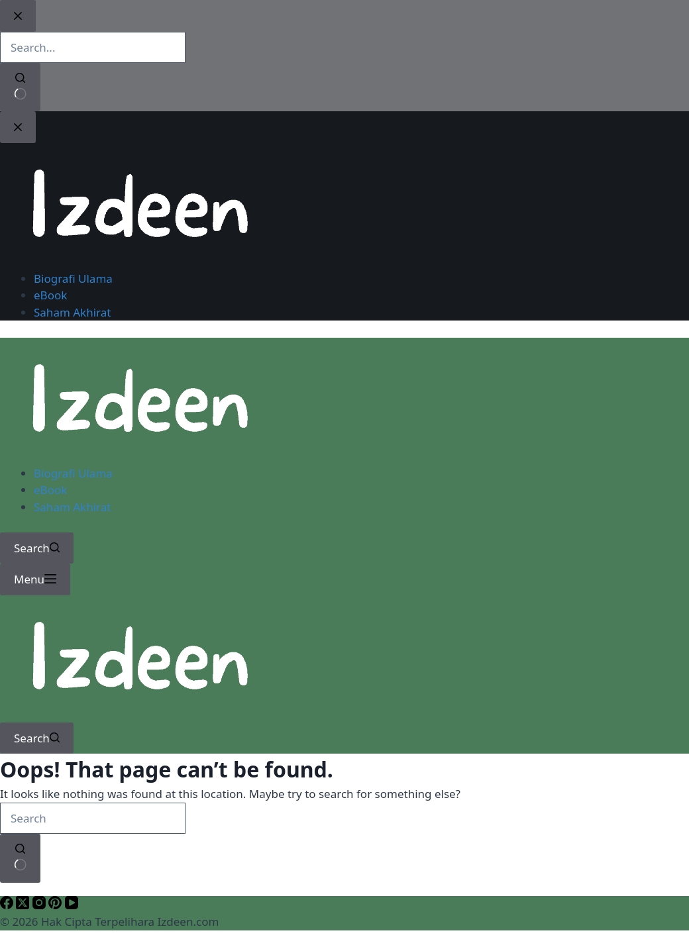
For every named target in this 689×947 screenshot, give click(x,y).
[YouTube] (71, 905)
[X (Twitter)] (24, 905)
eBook (50, 489)
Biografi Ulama (73, 473)
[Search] (37, 548)
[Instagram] (40, 905)
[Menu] (35, 579)
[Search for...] (93, 818)
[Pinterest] (56, 905)
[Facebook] (8, 905)
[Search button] (20, 858)
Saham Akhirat (72, 507)
